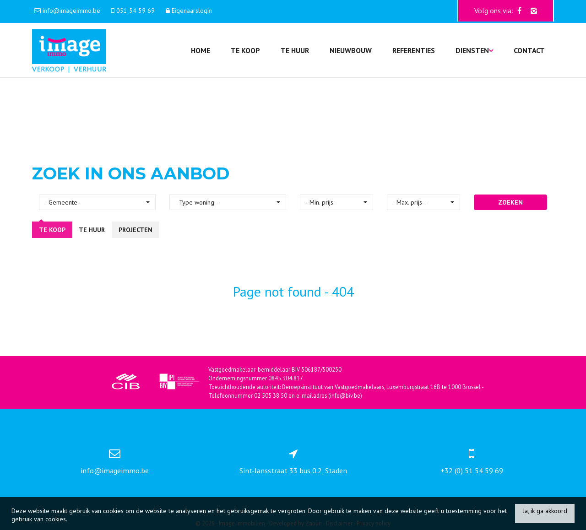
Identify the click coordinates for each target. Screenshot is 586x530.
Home (200, 50)
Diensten (474, 50)
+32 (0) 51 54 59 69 (471, 470)
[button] (97, 202)
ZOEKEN (510, 202)
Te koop (245, 50)
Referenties (413, 50)
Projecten (135, 230)
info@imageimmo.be (115, 470)
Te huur (295, 50)
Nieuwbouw (351, 50)
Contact (529, 50)
